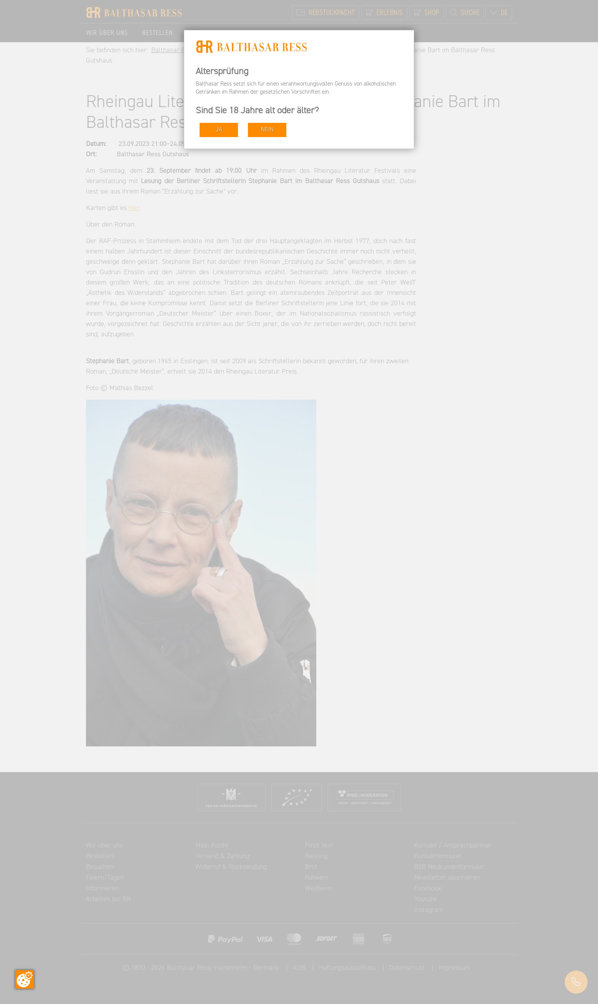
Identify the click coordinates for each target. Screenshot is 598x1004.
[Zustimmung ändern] (24, 979)
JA (219, 129)
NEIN (267, 129)
